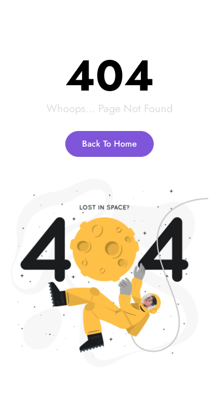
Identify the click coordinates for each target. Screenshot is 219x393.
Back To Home (109, 143)
